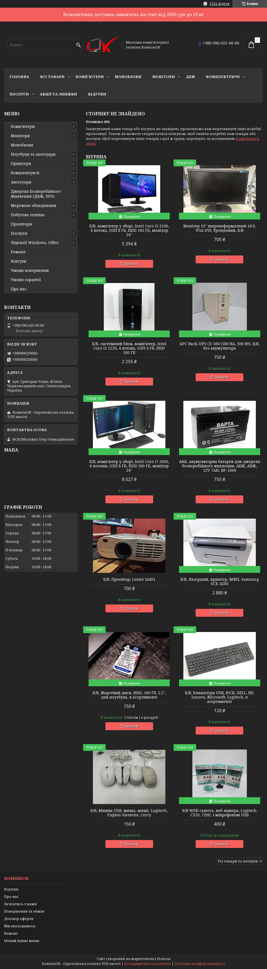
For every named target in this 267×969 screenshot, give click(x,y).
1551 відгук (220, 3)
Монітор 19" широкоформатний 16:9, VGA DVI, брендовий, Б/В (219, 228)
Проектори (21, 224)
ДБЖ (190, 76)
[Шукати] (78, 45)
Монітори (163, 76)
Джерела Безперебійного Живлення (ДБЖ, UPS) (36, 194)
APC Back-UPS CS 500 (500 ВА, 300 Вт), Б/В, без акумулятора (220, 346)
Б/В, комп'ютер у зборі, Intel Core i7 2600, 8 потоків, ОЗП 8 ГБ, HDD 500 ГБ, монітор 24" (129, 466)
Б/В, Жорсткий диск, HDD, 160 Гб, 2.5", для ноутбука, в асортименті (129, 695)
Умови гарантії (26, 279)
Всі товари (52, 76)
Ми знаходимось (20, 925)
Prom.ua (163, 958)
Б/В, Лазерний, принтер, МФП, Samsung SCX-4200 (219, 581)
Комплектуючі (223, 76)
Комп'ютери (89, 76)
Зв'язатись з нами (20, 903)
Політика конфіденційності (199, 963)
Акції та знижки (58, 94)
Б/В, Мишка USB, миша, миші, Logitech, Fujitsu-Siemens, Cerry (129, 812)
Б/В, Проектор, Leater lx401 (129, 579)
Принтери (21, 163)
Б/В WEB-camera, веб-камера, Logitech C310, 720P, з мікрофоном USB (219, 812)
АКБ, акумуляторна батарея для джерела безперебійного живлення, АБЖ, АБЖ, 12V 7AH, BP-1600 (219, 466)
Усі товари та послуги (238, 861)
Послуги (19, 94)
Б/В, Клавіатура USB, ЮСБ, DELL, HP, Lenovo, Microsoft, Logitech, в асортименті (219, 697)
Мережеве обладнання (33, 205)
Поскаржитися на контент (147, 963)
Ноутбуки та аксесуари (33, 154)
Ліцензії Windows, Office (35, 242)
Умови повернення (30, 270)
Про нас (18, 289)
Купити (131, 263)
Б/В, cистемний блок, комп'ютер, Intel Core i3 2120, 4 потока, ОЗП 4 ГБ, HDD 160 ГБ (129, 348)
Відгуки (97, 94)
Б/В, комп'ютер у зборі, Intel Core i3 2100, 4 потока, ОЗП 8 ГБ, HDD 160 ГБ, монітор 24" (129, 230)
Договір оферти (19, 918)
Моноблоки (128, 76)
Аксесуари (21, 182)
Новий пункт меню (22, 940)
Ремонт (18, 251)
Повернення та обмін (24, 911)
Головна (19, 76)
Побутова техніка (28, 214)
